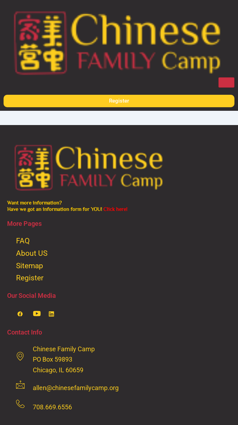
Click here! (115, 209)
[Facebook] (22, 314)
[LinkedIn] (54, 314)
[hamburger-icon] (226, 82)
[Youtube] (38, 314)
